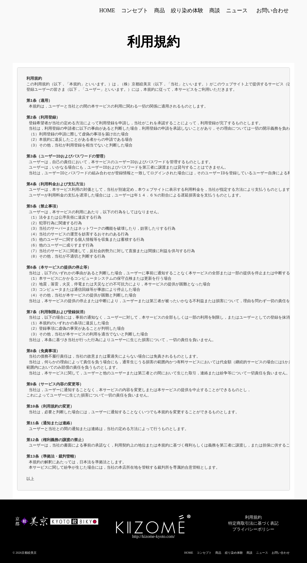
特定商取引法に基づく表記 (253, 523)
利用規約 (253, 517)
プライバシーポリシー (253, 529)
